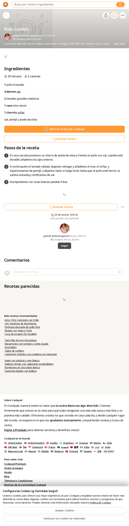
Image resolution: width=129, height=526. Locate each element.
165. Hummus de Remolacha (20, 323)
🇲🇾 (57, 451)
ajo (19, 92)
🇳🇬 (30, 451)
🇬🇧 (34, 443)
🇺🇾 (81, 443)
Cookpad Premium (15, 464)
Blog (6, 476)
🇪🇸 (51, 443)
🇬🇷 (43, 451)
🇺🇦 (86, 451)
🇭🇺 (13, 451)
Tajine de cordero (14, 351)
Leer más (119, 43)
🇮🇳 (105, 447)
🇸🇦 (62, 447)
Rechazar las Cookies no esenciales (64, 518)
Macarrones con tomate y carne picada (26, 344)
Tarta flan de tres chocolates (21, 340)
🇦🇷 (67, 443)
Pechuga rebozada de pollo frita (22, 327)
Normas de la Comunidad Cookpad (25, 485)
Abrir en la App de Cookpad (64, 129)
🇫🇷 (50, 447)
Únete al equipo (13, 468)
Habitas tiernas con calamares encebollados (29, 364)
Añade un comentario (26, 272)
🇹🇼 (74, 447)
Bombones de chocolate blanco (22, 367)
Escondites (11, 347)
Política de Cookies (100, 502)
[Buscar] (120, 4)
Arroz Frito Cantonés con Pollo (22, 320)
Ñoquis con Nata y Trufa (18, 330)
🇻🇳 (10, 447)
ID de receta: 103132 (64, 214)
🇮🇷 (95, 447)
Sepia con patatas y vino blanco (22, 360)
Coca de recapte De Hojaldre (21, 334)
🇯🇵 (97, 451)
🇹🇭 (22, 447)
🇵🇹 (71, 451)
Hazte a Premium (15, 430)
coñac (21, 113)
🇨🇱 (107, 443)
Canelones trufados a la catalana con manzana (31, 354)
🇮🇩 (35, 447)
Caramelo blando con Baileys (21, 371)
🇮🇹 (84, 447)
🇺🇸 (13, 443)
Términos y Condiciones (18, 480)
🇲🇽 (95, 443)
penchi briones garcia (56, 236)
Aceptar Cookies (64, 510)
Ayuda (8, 472)
